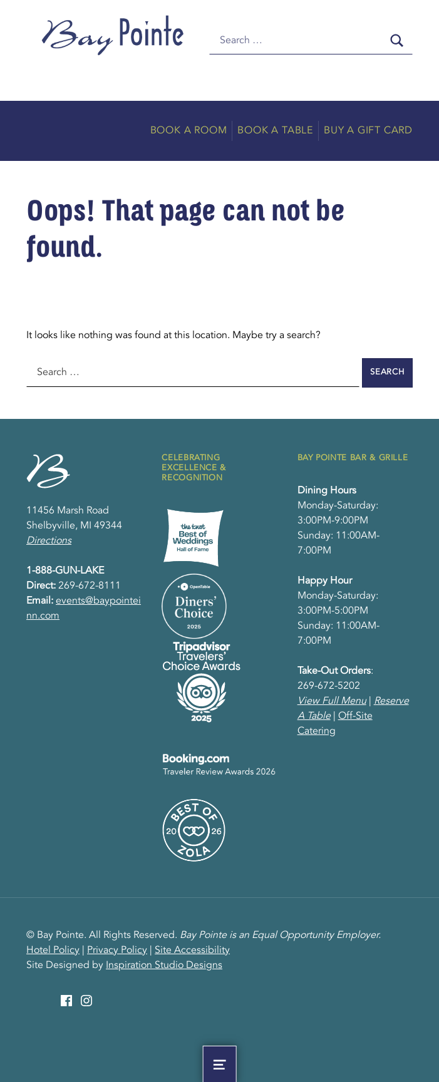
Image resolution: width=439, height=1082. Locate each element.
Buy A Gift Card (368, 131)
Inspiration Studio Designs (164, 966)
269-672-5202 (328, 686)
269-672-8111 (89, 586)
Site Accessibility (192, 950)
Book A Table (275, 131)
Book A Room (188, 131)
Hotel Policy (53, 950)
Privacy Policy (117, 950)
